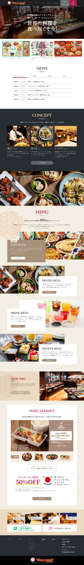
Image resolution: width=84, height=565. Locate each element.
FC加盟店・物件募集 (65, 4)
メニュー (30, 539)
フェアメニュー (32, 541)
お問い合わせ (55, 3)
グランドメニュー (32, 543)
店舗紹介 (43, 539)
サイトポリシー (65, 549)
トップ (31, 3)
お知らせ (49, 3)
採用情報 (64, 1)
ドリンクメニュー (32, 547)
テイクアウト (31, 549)
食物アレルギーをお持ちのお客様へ (68, 546)
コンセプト (37, 3)
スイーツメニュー (32, 545)
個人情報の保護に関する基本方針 (68, 552)
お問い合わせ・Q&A (66, 539)
